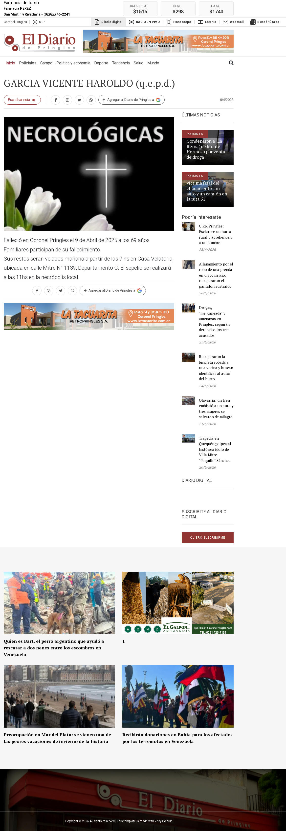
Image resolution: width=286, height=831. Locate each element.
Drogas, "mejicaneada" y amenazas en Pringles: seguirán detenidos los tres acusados (214, 321)
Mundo (153, 63)
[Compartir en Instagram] (67, 100)
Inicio (11, 62)
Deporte (101, 63)
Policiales (27, 63)
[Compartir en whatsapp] (91, 100)
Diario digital (108, 22)
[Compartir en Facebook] (55, 100)
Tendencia (121, 63)
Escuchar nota (21, 100)
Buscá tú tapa (264, 22)
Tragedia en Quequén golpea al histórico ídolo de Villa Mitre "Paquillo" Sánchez (215, 449)
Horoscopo (178, 22)
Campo (46, 63)
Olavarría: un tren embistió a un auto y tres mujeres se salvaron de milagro (216, 408)
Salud (138, 63)
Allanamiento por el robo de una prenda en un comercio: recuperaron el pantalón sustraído (216, 275)
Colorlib (167, 821)
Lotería (207, 22)
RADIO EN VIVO (144, 22)
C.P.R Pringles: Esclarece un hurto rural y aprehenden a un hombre (215, 234)
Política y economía (73, 63)
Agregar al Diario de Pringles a (131, 100)
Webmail (233, 22)
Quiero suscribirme (207, 537)
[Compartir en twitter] (79, 100)
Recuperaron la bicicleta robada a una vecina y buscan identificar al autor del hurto (216, 367)
